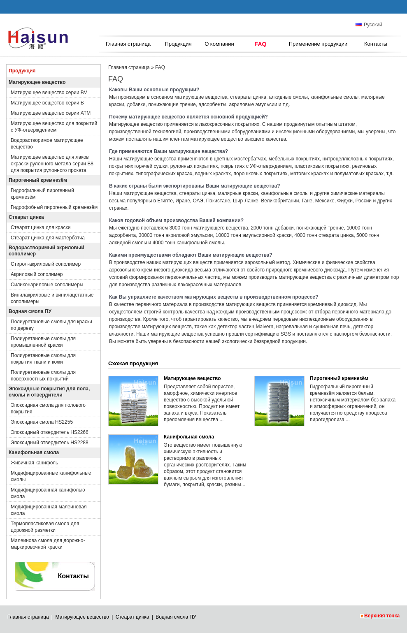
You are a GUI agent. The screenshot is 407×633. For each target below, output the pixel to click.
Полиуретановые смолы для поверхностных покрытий (43, 375)
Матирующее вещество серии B (47, 103)
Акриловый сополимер (37, 274)
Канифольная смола (34, 452)
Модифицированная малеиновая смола (48, 510)
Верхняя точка (382, 616)
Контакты (375, 44)
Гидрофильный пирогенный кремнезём (42, 194)
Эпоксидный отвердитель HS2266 (49, 432)
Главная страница (128, 44)
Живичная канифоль (34, 463)
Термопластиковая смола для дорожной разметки (45, 527)
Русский (369, 25)
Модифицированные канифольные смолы (51, 476)
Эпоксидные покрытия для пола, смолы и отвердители (49, 392)
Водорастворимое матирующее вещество (47, 143)
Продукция (178, 44)
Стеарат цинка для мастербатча (48, 238)
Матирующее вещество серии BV (49, 92)
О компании (219, 44)
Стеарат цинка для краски (40, 227)
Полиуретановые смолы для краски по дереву (51, 325)
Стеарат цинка (26, 217)
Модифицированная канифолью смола (48, 493)
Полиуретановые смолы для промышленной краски (43, 342)
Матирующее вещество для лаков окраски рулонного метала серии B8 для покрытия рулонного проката (52, 163)
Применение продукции (318, 44)
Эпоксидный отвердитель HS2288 (49, 442)
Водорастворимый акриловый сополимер (46, 251)
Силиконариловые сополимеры (47, 285)
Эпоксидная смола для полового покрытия (48, 408)
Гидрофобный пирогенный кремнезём (54, 207)
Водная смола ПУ (30, 311)
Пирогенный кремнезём (38, 180)
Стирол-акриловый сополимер (46, 264)
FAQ (261, 44)
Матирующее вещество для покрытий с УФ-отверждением (54, 127)
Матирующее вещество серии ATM (51, 113)
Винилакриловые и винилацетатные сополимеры (52, 298)
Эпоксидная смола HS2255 (42, 422)
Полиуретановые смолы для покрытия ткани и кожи (43, 358)
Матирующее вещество (37, 82)
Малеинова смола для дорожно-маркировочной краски (48, 544)
